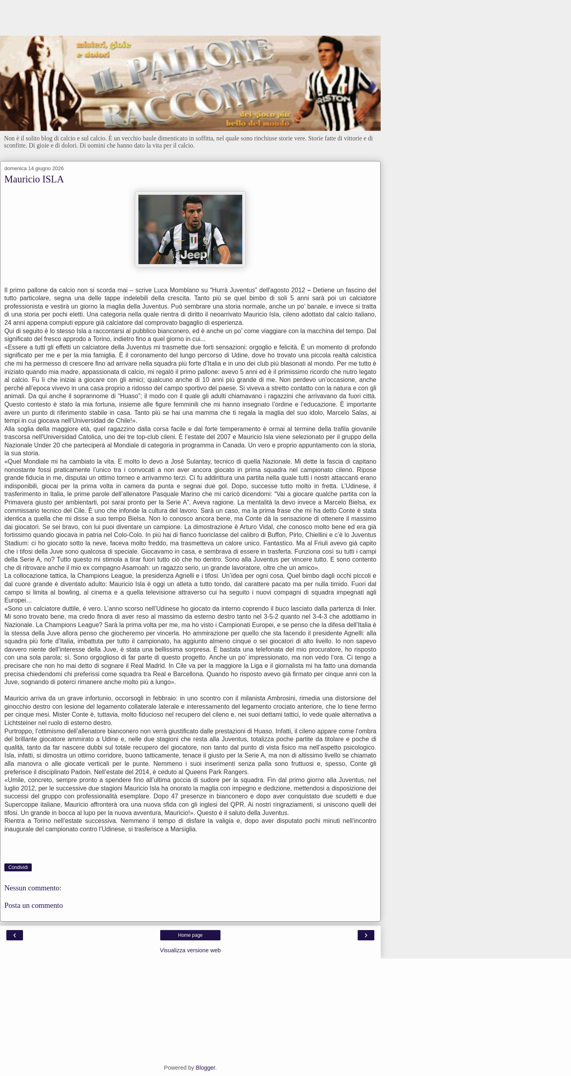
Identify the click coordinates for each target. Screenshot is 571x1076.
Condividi (18, 867)
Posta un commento (33, 905)
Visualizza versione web (190, 950)
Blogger (205, 1067)
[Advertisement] (190, 22)
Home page (190, 935)
